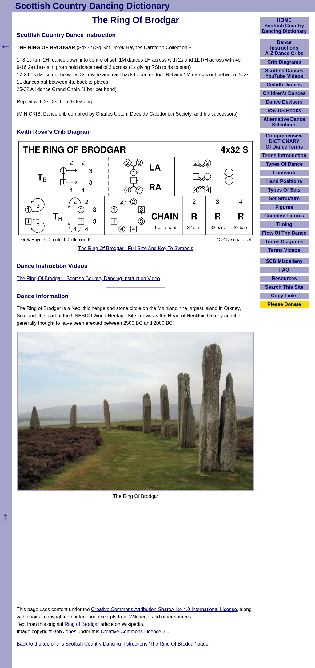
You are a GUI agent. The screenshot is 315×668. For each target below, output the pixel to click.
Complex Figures (284, 215)
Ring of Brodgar (82, 624)
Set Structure (284, 198)
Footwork (284, 172)
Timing (284, 224)
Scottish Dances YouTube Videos (284, 73)
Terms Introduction (284, 155)
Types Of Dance (284, 164)
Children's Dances (284, 93)
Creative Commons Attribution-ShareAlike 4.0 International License (164, 609)
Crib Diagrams (284, 62)
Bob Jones (64, 631)
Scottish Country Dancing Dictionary (92, 6)
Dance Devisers (284, 102)
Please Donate (284, 304)
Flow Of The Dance (284, 233)
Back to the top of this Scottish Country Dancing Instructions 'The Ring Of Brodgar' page (112, 643)
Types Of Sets (284, 190)
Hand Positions (284, 181)
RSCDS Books (284, 110)
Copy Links (284, 295)
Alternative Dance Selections (284, 122)
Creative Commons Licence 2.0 (135, 631)
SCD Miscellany (284, 261)
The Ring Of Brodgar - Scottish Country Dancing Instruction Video (88, 278)
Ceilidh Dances (284, 84)
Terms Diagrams (284, 241)
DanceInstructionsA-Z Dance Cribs (284, 48)
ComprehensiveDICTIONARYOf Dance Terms (284, 141)
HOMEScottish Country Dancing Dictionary (284, 26)
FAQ (284, 269)
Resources (284, 278)
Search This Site (284, 287)
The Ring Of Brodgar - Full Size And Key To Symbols (135, 248)
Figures (284, 207)
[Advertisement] (136, 553)
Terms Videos (284, 250)
